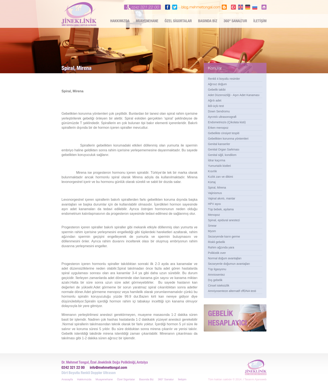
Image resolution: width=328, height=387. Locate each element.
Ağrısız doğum (217, 84)
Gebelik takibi (217, 89)
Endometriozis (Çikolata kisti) (227, 122)
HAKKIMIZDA (119, 21)
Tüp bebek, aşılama (221, 209)
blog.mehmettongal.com (200, 7)
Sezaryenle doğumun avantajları (229, 263)
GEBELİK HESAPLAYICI (227, 318)
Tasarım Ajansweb (256, 379)
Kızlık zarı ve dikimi (220, 176)
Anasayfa (67, 379)
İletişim (182, 379)
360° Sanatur (166, 379)
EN (240, 7)
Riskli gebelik (216, 242)
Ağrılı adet (214, 100)
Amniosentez (216, 274)
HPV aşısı (214, 204)
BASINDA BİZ (207, 21)
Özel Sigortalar (126, 379)
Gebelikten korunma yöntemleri (228, 138)
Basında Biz (146, 379)
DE (247, 7)
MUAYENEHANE (147, 21)
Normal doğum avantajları (224, 258)
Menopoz (214, 214)
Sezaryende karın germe (224, 236)
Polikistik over (217, 253)
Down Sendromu (219, 111)
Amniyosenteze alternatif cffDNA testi (232, 291)
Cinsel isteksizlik (218, 285)
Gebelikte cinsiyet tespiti (223, 133)
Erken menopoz (218, 127)
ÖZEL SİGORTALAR (178, 21)
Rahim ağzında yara (221, 247)
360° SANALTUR (235, 21)
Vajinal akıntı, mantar (221, 198)
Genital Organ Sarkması (223, 149)
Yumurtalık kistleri (219, 165)
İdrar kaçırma (216, 160)
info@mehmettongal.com (108, 367)
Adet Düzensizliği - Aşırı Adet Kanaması (234, 95)
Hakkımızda (84, 379)
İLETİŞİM (259, 21)
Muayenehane (104, 379)
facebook (167, 7)
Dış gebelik (215, 280)
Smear (212, 225)
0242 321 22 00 (73, 367)
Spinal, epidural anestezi (224, 220)
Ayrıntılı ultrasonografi (222, 116)
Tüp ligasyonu (217, 269)
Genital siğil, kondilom (222, 155)
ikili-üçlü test (216, 106)
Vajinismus (215, 193)
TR (233, 7)
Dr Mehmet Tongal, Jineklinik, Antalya (79, 14)
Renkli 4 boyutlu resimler (224, 78)
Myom (212, 231)
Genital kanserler (219, 144)
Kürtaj (212, 182)
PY (254, 7)
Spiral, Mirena (217, 187)
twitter (174, 7)
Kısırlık (212, 171)
